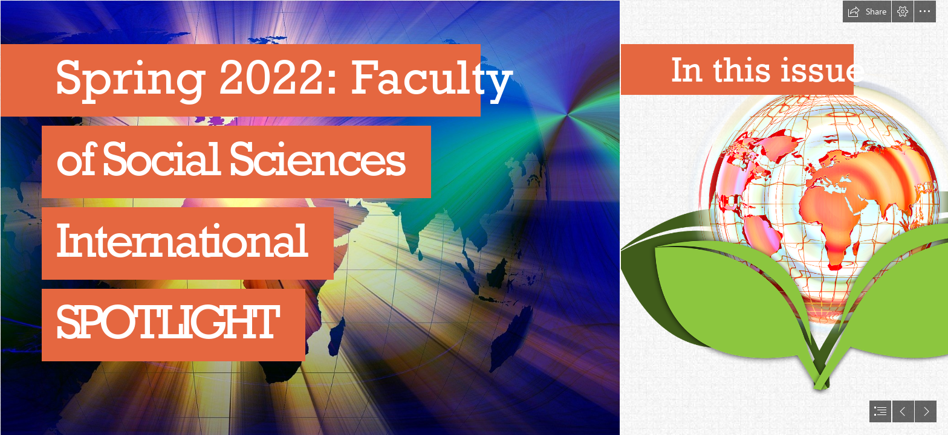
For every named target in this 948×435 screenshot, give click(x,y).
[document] (474, 217)
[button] (867, 11)
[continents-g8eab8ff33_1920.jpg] (309, 217)
